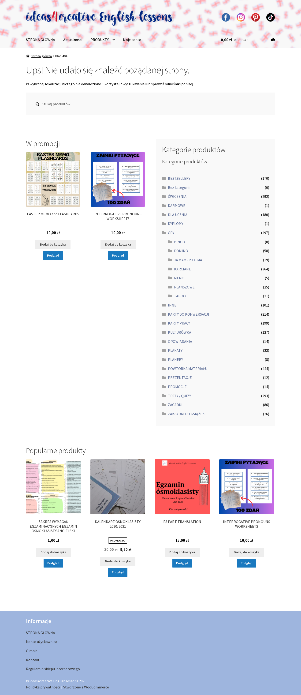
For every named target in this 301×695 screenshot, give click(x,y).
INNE (172, 305)
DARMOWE (176, 205)
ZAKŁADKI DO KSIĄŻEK (186, 413)
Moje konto (132, 39)
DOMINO (181, 250)
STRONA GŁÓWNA (40, 39)
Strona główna (41, 56)
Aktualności (72, 39)
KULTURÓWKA (179, 332)
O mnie (31, 650)
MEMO (179, 278)
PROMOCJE (177, 386)
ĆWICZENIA (177, 196)
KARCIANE (182, 269)
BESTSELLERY (179, 178)
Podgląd (53, 255)
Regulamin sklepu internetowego (53, 668)
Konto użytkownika (41, 641)
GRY (171, 232)
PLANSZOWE (184, 287)
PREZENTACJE (180, 377)
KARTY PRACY (179, 323)
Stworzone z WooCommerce (86, 687)
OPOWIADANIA (180, 341)
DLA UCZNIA (177, 214)
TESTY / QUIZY (179, 395)
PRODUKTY (99, 39)
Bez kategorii (179, 187)
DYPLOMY (175, 223)
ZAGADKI (175, 404)
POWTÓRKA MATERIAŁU (187, 368)
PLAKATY (175, 350)
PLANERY (175, 359)
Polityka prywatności (43, 687)
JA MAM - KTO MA (188, 260)
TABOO (180, 296)
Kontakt (33, 660)
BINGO (179, 241)
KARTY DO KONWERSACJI (188, 314)
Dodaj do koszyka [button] (53, 244)
